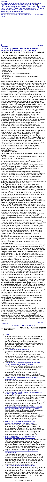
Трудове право (23, 9)
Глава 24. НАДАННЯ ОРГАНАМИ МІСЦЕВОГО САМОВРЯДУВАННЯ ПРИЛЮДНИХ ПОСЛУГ (20, 437)
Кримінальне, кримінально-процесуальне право (19, 10)
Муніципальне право (23, 13)
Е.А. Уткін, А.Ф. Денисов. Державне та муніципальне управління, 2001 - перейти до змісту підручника (19, 49)
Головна (3, 14)
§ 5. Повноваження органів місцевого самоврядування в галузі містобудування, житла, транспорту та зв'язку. (23, 407)
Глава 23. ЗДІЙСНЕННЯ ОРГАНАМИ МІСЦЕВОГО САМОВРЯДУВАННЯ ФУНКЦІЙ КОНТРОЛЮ (21, 422)
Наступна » (40, 45)
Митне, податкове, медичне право (25, 8)
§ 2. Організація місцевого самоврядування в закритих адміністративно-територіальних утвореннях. (23, 363)
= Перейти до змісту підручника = (23, 325)
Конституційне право (8, 13)
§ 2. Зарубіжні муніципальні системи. (17, 349)
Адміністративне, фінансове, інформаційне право (17, 3)
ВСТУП (7, 335)
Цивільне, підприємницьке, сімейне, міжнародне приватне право (21, 4)
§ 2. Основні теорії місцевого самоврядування (20, 465)
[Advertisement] (23, 29)
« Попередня (4, 45)
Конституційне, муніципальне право (13, 6)
